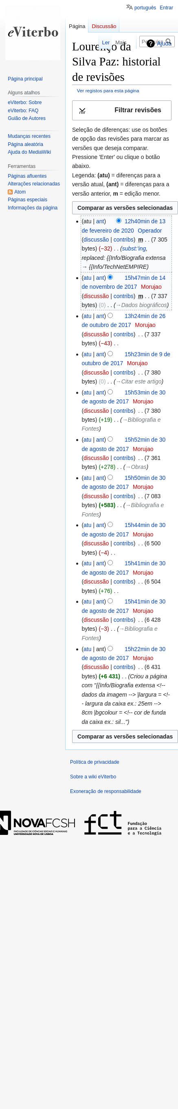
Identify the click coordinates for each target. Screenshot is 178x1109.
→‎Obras (135, 467)
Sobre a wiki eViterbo (93, 777)
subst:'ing (134, 248)
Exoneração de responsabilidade (105, 791)
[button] (122, 110)
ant (100, 221)
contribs (124, 239)
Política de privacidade (94, 762)
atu (87, 278)
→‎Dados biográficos (141, 305)
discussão (96, 239)
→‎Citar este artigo (139, 381)
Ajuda (164, 43)
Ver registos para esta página (108, 90)
